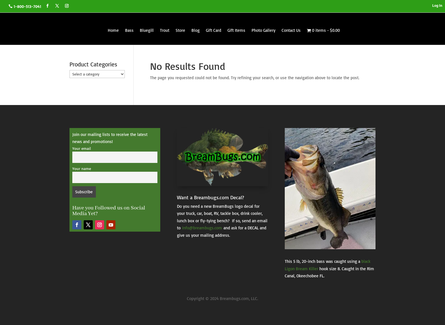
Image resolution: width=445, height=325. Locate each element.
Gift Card (213, 30)
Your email (81, 148)
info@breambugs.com (202, 227)
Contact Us (291, 30)
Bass (129, 30)
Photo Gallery (263, 30)
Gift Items (236, 30)
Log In (437, 5)
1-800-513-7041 (27, 6)
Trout (164, 30)
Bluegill (147, 30)
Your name (81, 168)
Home (113, 30)
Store (180, 30)
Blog (195, 30)
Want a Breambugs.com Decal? (210, 197)
